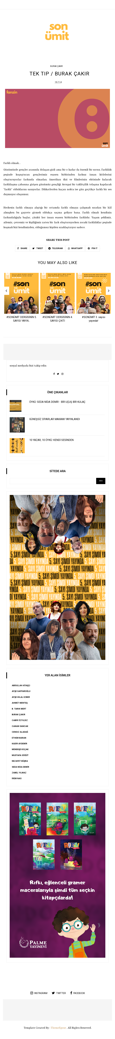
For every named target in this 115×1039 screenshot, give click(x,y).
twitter (59, 993)
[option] (21, 299)
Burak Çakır (56, 66)
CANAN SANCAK (20, 726)
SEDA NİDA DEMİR (20, 767)
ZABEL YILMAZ (19, 773)
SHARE (22, 248)
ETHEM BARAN (19, 738)
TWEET (37, 248)
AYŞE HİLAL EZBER (21, 697)
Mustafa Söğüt (20, 755)
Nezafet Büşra (20, 761)
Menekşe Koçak (20, 750)
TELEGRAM (55, 248)
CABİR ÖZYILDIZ (20, 720)
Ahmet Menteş (20, 703)
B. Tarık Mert (19, 709)
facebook (77, 993)
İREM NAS (16, 779)
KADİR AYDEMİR (19, 744)
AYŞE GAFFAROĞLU (21, 691)
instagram (38, 993)
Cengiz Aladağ (20, 732)
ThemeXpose (58, 1028)
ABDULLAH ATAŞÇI (21, 686)
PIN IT (92, 248)
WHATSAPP (75, 248)
